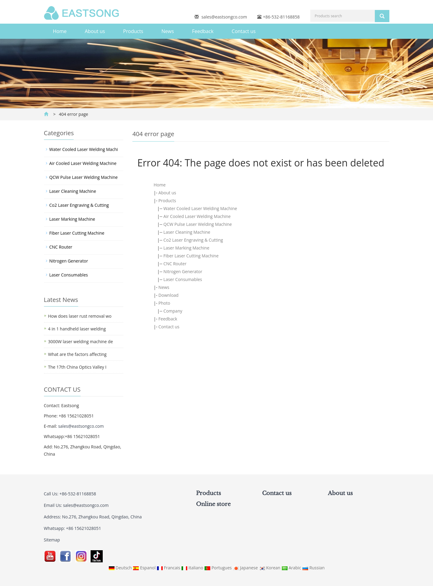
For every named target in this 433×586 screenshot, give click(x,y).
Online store (213, 504)
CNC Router (174, 263)
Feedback (203, 31)
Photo (164, 303)
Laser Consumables (182, 279)
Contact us (244, 31)
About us (95, 31)
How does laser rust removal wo (80, 316)
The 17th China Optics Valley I (77, 367)
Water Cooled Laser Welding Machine (200, 208)
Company (172, 311)
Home (60, 31)
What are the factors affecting (77, 354)
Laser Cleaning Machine (186, 232)
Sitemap (52, 540)
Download (168, 295)
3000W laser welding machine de (80, 341)
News (168, 31)
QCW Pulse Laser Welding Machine (197, 224)
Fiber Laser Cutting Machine (190, 256)
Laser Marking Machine (186, 248)
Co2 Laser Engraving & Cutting (193, 240)
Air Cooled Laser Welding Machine (197, 216)
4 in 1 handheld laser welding (77, 329)
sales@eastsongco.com (224, 17)
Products (133, 31)
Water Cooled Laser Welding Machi (83, 149)
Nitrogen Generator (182, 271)
